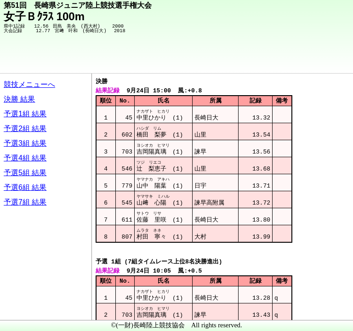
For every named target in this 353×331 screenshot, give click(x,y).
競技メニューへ (29, 84)
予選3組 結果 (25, 143)
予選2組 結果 (25, 128)
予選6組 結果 (25, 187)
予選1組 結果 (25, 114)
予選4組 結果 (25, 158)
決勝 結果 (19, 99)
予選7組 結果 (25, 202)
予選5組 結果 (25, 173)
